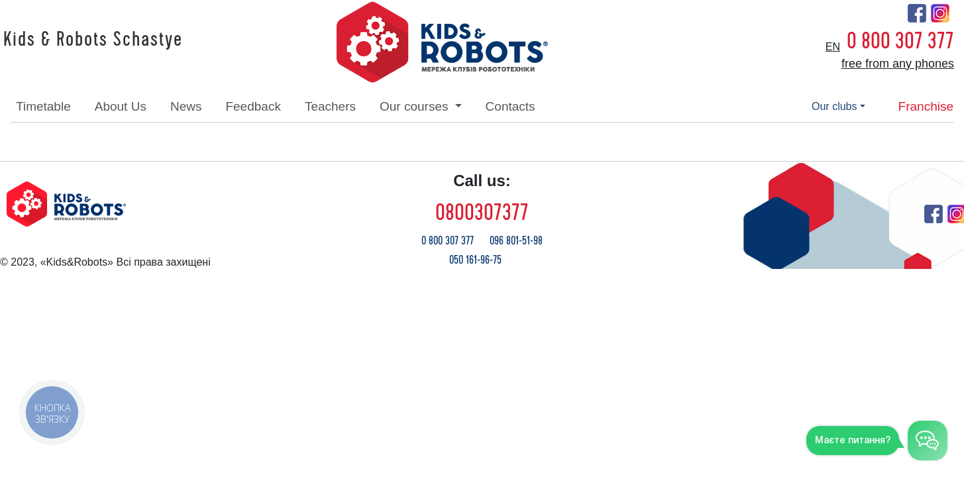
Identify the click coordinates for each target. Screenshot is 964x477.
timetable (43, 106)
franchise (925, 106)
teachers (330, 106)
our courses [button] (416, 106)
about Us (120, 106)
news (186, 106)
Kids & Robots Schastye (93, 39)
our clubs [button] (834, 106)
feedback (252, 106)
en (833, 46)
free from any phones (897, 63)
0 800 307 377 (900, 41)
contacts (510, 106)
